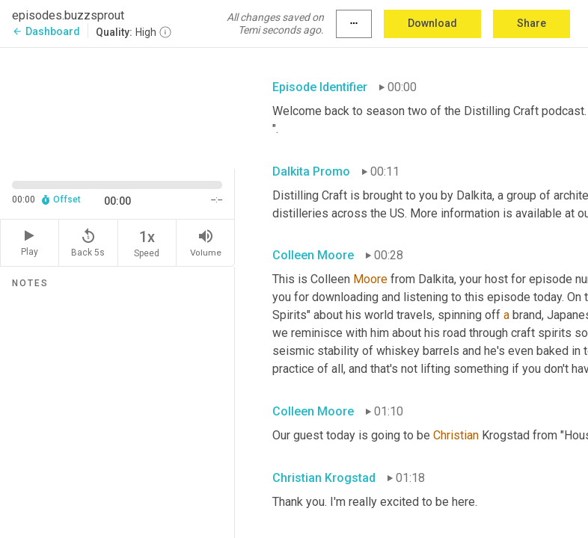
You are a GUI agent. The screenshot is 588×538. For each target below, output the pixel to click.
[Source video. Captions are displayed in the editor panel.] (117, 106)
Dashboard (46, 31)
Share (531, 23)
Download (432, 23)
